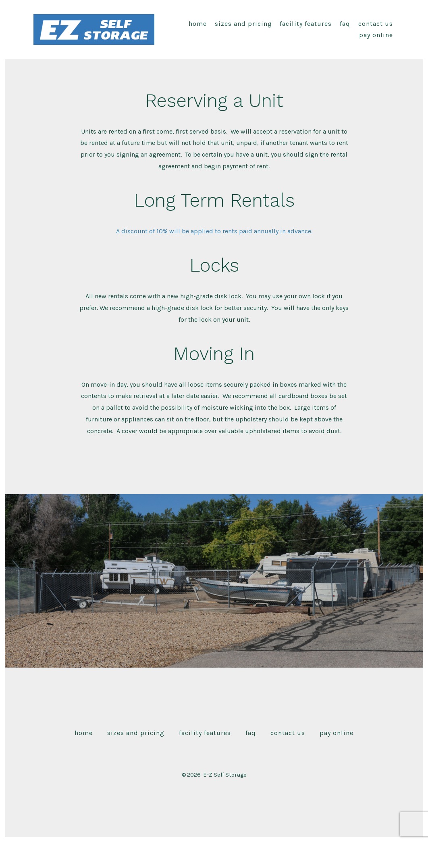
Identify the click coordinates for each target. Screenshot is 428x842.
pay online (376, 35)
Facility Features (306, 23)
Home (198, 23)
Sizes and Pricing (243, 23)
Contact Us (375, 23)
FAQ (345, 23)
